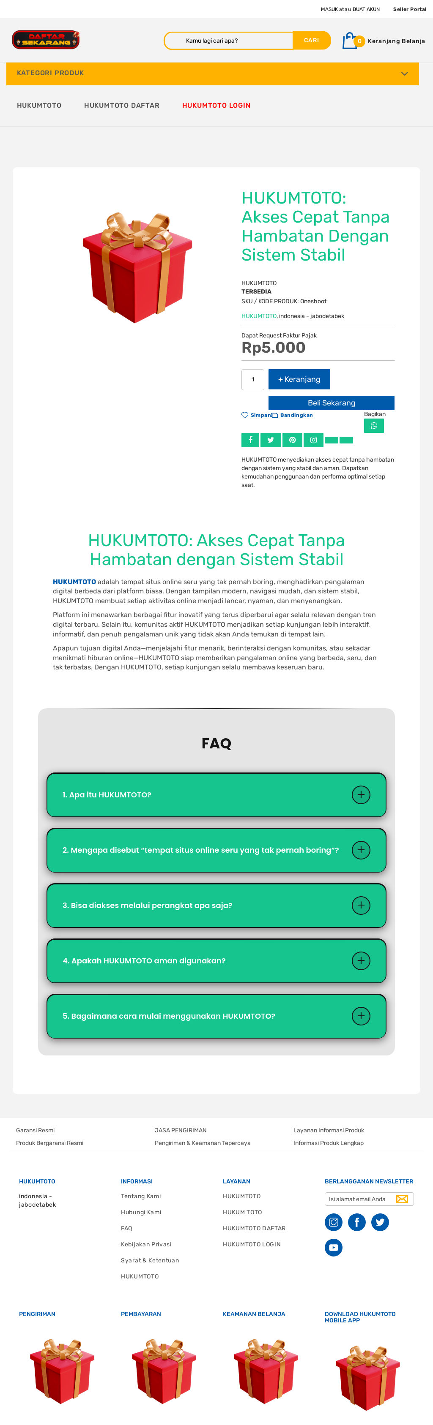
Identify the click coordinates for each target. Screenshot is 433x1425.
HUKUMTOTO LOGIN (252, 1202)
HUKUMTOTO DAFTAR (254, 1186)
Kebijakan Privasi (146, 1202)
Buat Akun (366, 9)
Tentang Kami (141, 1154)
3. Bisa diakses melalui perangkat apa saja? (148, 863)
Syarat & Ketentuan (150, 1218)
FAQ (126, 1186)
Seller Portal (410, 9)
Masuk (329, 9)
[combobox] (228, 40)
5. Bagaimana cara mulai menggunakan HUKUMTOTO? (169, 973)
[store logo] (45, 40)
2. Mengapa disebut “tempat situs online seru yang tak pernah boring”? (201, 807)
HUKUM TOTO (242, 1170)
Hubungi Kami (141, 1170)
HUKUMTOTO (259, 273)
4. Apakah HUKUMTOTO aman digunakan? (144, 918)
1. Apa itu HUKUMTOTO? (107, 752)
